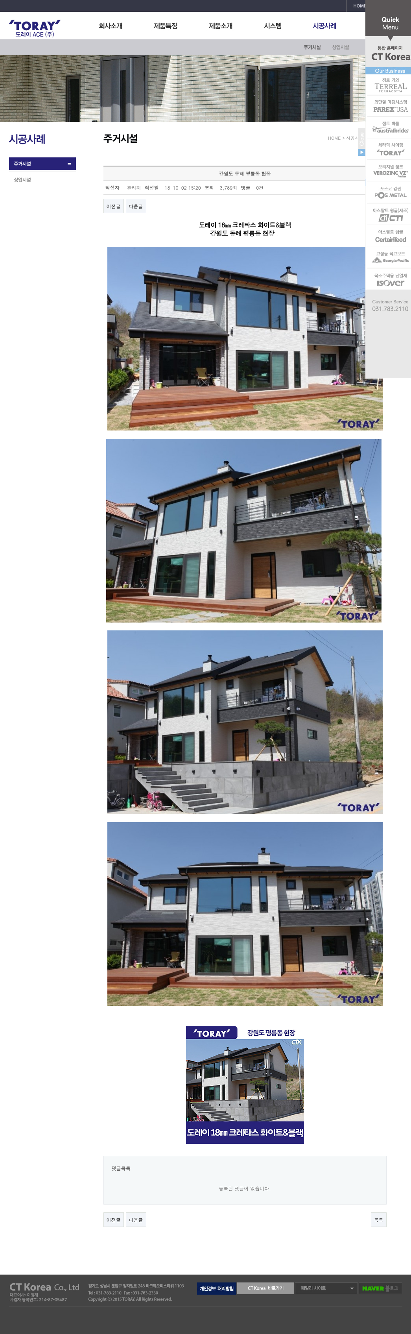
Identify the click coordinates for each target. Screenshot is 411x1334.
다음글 (136, 206)
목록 (378, 1219)
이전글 (114, 206)
